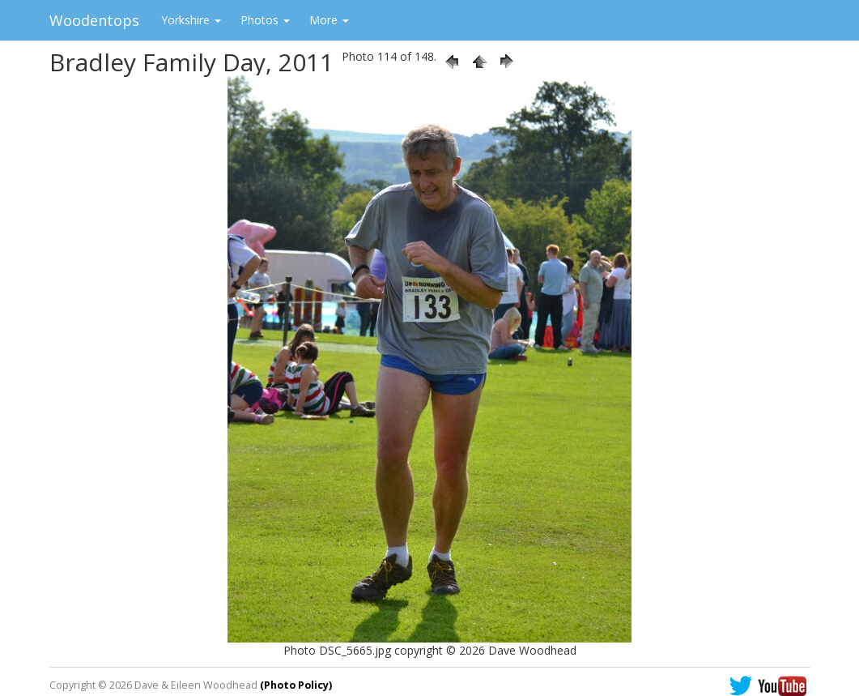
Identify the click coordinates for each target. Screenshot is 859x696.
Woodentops (94, 20)
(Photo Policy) (296, 685)
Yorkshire (191, 20)
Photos (265, 20)
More (329, 20)
